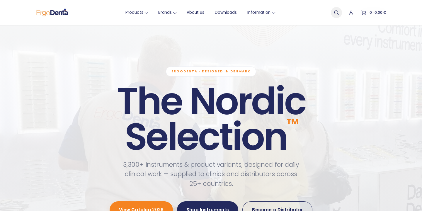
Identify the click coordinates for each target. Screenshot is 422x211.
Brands (162, 12)
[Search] (327, 12)
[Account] (342, 12)
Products (131, 12)
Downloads (221, 12)
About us (190, 12)
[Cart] (369, 12)
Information (256, 12)
